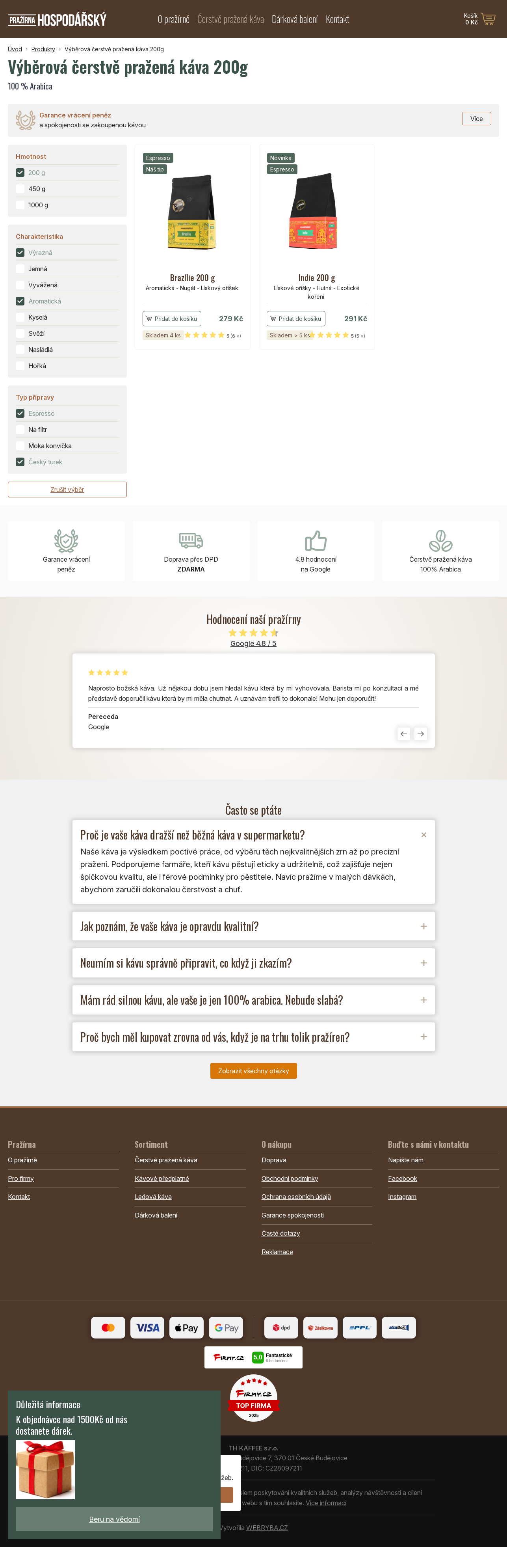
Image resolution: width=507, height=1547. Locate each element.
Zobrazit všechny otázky (253, 1071)
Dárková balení (295, 18)
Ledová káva (153, 1197)
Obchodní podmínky (290, 1178)
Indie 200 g (317, 277)
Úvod (15, 49)
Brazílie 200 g (192, 277)
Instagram (402, 1197)
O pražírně (173, 18)
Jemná (37, 269)
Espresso (41, 413)
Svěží (36, 333)
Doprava (274, 1160)
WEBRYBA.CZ (267, 1528)
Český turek (45, 462)
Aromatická (44, 301)
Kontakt (337, 18)
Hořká (37, 366)
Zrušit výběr (67, 489)
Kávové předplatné (162, 1178)
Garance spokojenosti (293, 1215)
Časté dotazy (281, 1233)
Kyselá (37, 317)
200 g (36, 173)
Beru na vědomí (114, 1519)
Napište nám (405, 1160)
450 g (36, 189)
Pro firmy (21, 1178)
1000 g (38, 205)
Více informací (326, 1503)
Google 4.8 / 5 (253, 643)
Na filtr (37, 430)
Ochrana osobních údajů (296, 1197)
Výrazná (40, 253)
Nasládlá (40, 350)
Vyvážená (43, 285)
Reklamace (277, 1252)
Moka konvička (50, 446)
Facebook (402, 1178)
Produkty (43, 49)
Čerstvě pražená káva (230, 18)
